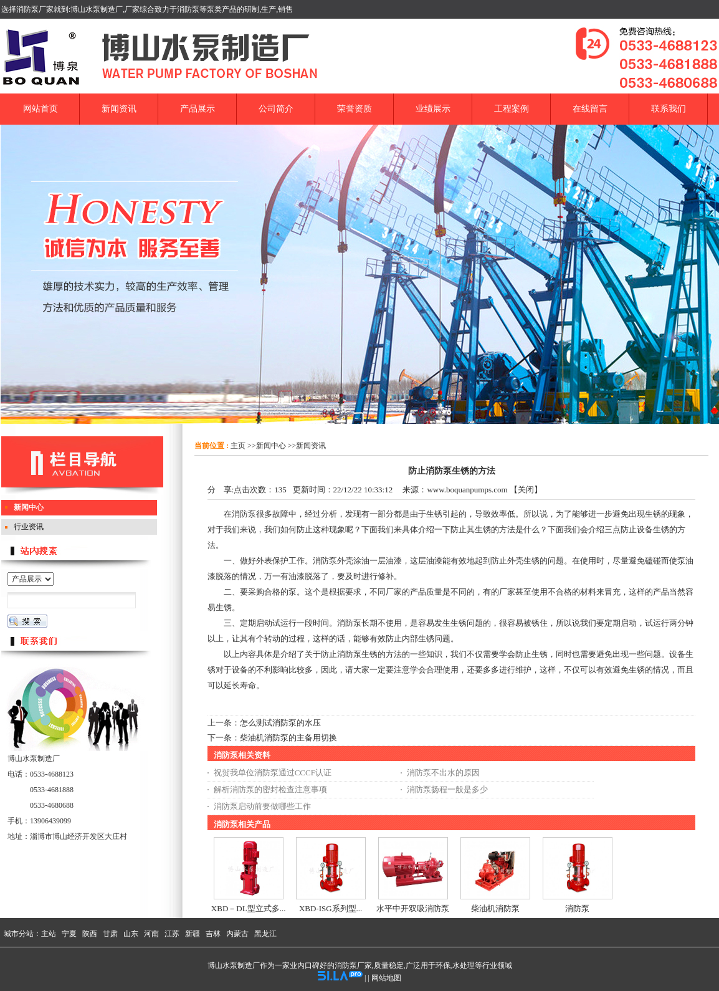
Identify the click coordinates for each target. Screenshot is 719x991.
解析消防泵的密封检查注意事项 (270, 789)
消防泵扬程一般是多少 (447, 789)
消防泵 (577, 908)
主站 (48, 933)
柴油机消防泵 (495, 908)
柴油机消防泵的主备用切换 (288, 737)
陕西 (89, 933)
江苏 (171, 933)
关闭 (526, 489)
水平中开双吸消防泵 (412, 908)
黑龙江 (265, 933)
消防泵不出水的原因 (443, 772)
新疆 (192, 933)
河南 (151, 933)
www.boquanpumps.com (467, 489)
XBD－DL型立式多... (248, 908)
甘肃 (110, 933)
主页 (238, 445)
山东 (130, 933)
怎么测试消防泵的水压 (280, 722)
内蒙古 (237, 933)
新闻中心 (271, 445)
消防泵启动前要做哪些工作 (262, 806)
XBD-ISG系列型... (330, 908)
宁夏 (69, 933)
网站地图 (386, 978)
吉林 (213, 933)
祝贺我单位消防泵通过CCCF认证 (272, 772)
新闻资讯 (311, 445)
